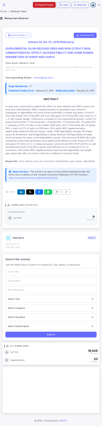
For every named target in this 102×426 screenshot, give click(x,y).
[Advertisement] (51, 390)
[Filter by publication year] (51, 299)
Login (64, 4)
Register (80, 4)
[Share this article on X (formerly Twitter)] (30, 192)
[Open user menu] (95, 5)
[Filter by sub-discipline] (51, 326)
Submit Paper (44, 4)
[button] (4, 4)
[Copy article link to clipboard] (66, 192)
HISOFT (63, 420)
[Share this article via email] (57, 192)
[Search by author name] (51, 280)
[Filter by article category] (51, 308)
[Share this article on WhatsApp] (48, 192)
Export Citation (17, 35)
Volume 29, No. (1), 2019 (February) (51, 42)
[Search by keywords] (51, 290)
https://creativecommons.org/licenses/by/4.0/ (32, 177)
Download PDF (85, 35)
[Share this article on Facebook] (39, 192)
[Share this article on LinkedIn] (21, 192)
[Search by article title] (51, 271)
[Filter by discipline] (51, 317)
